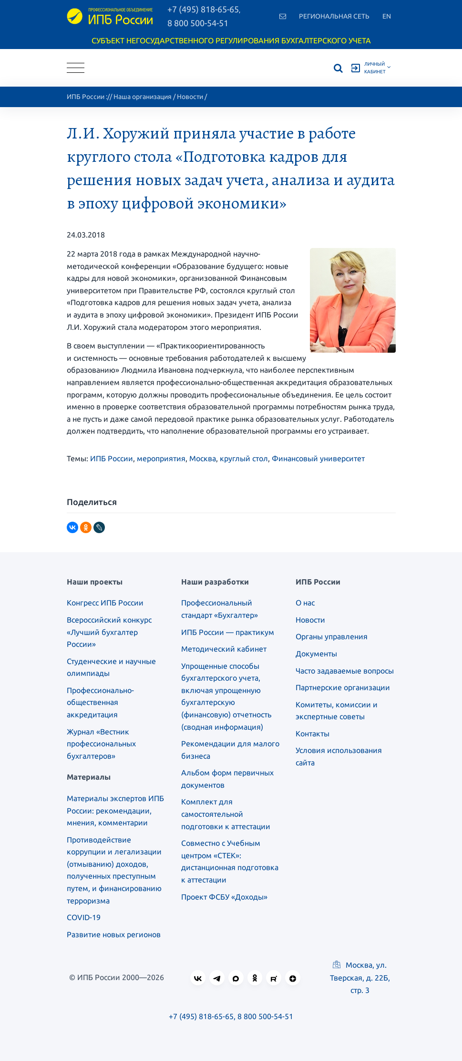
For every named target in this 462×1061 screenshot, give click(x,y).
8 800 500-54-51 (197, 23)
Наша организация (142, 96)
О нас (305, 602)
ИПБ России (85, 96)
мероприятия (161, 458)
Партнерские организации (343, 687)
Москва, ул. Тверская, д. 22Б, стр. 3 (360, 977)
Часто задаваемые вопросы (345, 670)
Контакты (312, 733)
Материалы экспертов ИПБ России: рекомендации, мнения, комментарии (115, 810)
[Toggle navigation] (75, 68)
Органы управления (332, 636)
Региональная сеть (334, 16)
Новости (190, 96)
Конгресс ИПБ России (105, 602)
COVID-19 (84, 917)
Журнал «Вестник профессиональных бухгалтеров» (101, 743)
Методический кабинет (224, 649)
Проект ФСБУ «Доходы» (224, 896)
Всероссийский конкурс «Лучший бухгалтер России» (109, 631)
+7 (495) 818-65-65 (201, 1016)
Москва (202, 458)
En (386, 16)
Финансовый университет (318, 458)
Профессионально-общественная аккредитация (100, 702)
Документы (316, 653)
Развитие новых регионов (114, 934)
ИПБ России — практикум (227, 632)
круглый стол (244, 458)
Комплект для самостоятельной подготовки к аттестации (225, 813)
